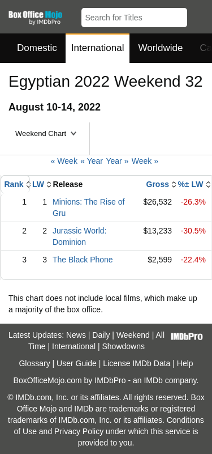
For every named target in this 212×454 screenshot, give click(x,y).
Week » (145, 161)
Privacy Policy (78, 431)
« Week (64, 161)
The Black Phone (83, 259)
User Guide (77, 363)
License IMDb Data (136, 363)
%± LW (190, 184)
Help (185, 363)
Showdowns (123, 346)
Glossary (34, 363)
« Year (91, 161)
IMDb (153, 380)
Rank (13, 184)
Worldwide (160, 48)
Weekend (133, 335)
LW (38, 184)
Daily (101, 335)
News (76, 335)
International (97, 48)
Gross (157, 184)
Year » (117, 161)
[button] (198, 15)
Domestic (37, 48)
